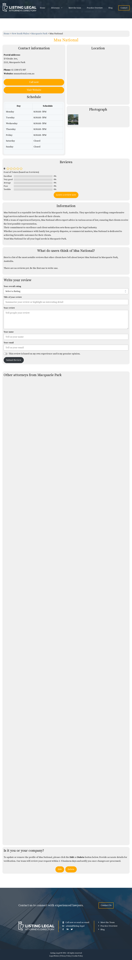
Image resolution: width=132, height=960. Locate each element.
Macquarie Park (39, 33)
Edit (60, 869)
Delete (71, 869)
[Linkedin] (68, 929)
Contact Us (106, 905)
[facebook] (63, 929)
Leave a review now (66, 194)
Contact (124, 8)
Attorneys (58, 8)
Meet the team (75, 8)
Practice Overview (95, 8)
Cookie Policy (77, 956)
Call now (34, 82)
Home (42, 8)
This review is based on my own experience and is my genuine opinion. (44, 353)
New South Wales (21, 33)
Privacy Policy (65, 956)
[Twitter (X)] (72, 929)
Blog (110, 8)
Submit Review (13, 360)
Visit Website (34, 90)
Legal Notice (54, 956)
